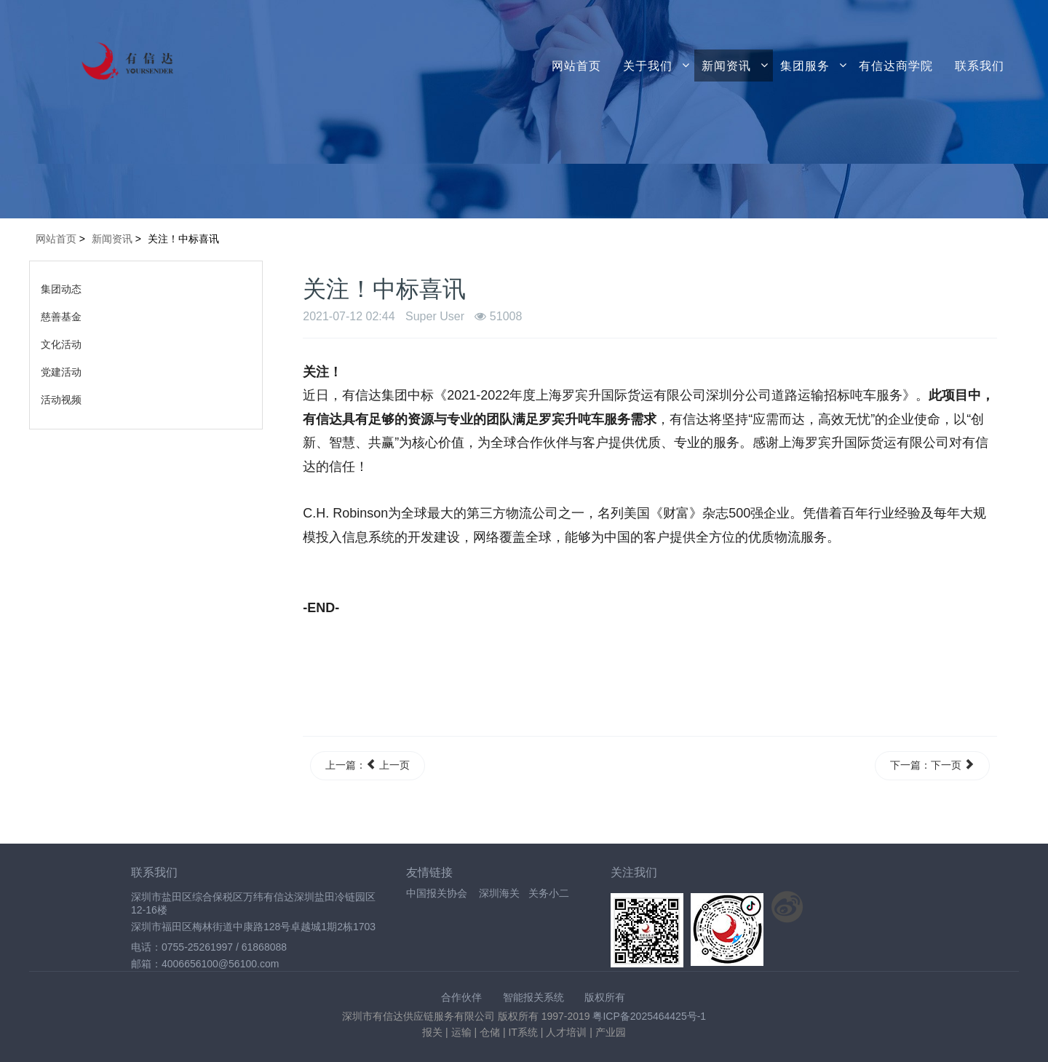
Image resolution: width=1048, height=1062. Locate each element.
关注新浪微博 (787, 907)
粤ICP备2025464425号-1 (649, 1016)
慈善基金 (61, 316)
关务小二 (548, 893)
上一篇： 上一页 (367, 765)
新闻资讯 (726, 66)
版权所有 (604, 997)
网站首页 (576, 66)
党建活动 (61, 372)
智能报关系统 (533, 997)
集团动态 (61, 289)
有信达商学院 (896, 66)
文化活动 (61, 344)
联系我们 (979, 66)
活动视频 (61, 399)
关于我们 (647, 66)
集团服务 (805, 66)
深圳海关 (499, 893)
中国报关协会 (436, 893)
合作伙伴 (461, 997)
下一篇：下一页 (932, 765)
